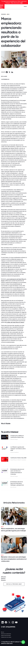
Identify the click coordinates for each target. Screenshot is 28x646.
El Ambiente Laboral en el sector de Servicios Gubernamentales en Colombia (17, 471)
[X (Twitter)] (9, 622)
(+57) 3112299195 (8, 627)
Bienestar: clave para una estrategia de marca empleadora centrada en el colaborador (14, 559)
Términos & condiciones (6, 633)
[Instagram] (12, 622)
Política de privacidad (6, 635)
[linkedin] (2, 622)
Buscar (2, 632)
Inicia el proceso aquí (14, 584)
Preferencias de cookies (6, 637)
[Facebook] (6, 622)
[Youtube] (16, 622)
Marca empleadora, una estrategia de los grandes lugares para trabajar (13, 530)
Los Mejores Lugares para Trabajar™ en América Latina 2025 (18, 448)
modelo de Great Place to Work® (15, 322)
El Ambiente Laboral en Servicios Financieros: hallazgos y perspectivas (17, 483)
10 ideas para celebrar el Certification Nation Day (17, 436)
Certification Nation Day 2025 (18, 457)
